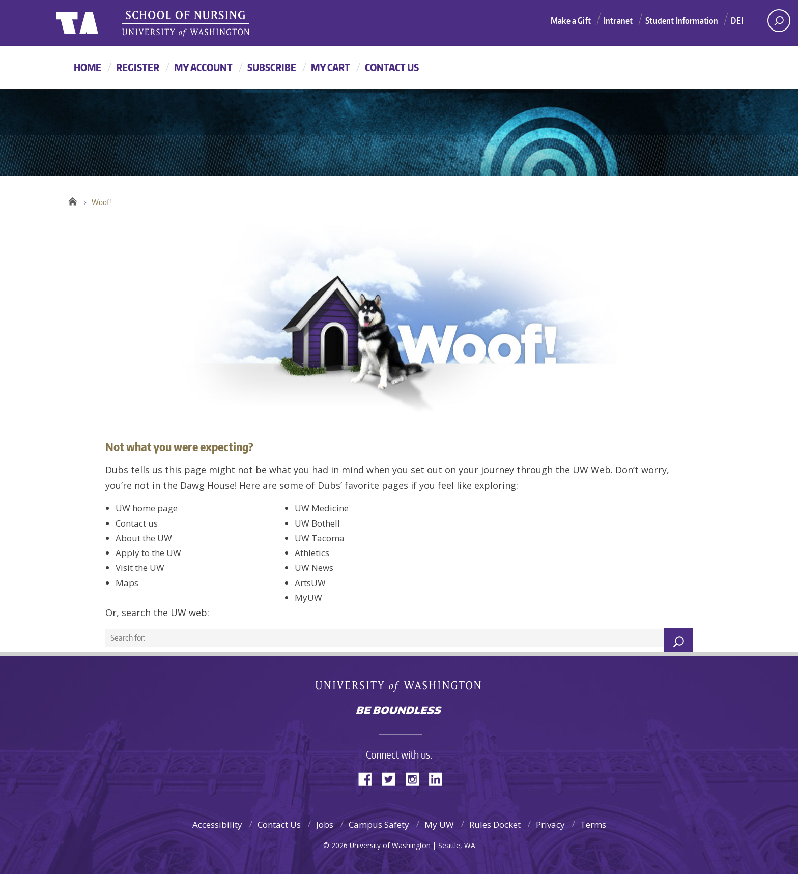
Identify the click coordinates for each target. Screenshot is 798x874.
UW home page (147, 508)
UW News (314, 567)
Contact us (137, 523)
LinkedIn (439, 778)
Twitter (392, 778)
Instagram (415, 778)
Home (87, 67)
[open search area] (778, 20)
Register (137, 67)
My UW (439, 824)
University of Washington (399, 688)
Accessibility (217, 824)
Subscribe (271, 67)
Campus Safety (379, 824)
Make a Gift (571, 20)
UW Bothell (317, 523)
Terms (593, 824)
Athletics (312, 553)
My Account (203, 67)
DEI (737, 20)
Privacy (550, 824)
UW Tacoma (320, 538)
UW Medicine (322, 508)
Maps (127, 583)
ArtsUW (310, 583)
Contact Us (392, 67)
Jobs (324, 824)
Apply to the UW (148, 553)
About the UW (144, 538)
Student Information (681, 20)
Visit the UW (140, 567)
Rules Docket (495, 824)
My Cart (330, 67)
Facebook (369, 778)
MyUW (308, 597)
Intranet (618, 20)
